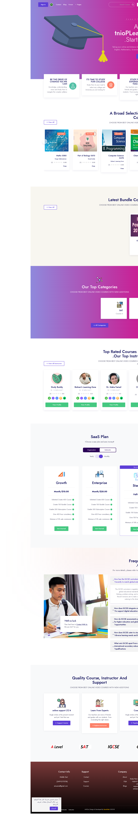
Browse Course (114, 56)
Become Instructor (31, 810)
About (94, 777)
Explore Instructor (69, 726)
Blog (37, 5)
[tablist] (68, 456)
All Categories (69, 325)
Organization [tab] (61, 450)
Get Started (107, 529)
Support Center (31, 723)
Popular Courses (107, 723)
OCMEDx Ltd (112, 387)
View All (20, 122)
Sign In (16, 5)
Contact (31, 5)
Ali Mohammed (118, 244)
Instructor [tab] (77, 450)
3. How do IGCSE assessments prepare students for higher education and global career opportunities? (103, 622)
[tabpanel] (69, 496)
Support (55, 782)
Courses (110, 5)
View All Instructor (23, 363)
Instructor (41, 810)
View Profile (111, 405)
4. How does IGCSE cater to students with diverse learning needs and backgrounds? (101, 634)
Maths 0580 (31, 155)
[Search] (86, 5)
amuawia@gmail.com (30, 786)
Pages (52, 5)
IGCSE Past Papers (114, 240)
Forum (44, 5)
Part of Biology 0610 (56, 155)
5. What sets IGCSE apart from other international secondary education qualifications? (98, 646)
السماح (23, 808)
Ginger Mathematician (30, 159)
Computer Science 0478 (85, 156)
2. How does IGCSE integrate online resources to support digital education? (102, 609)
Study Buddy (61, 159)
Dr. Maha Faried (117, 159)
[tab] (70, 456)
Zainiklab (76, 810)
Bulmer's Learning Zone (86, 161)
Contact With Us (51, 624)
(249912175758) (31, 782)
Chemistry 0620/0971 (112, 155)
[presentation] (13, 140)
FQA (94, 782)
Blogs (94, 786)
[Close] (29, 799)
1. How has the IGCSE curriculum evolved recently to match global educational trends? (101, 580)
